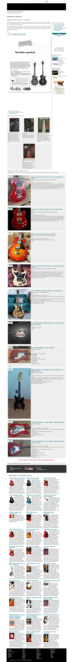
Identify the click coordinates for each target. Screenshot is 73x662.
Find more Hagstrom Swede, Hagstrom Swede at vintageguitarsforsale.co (36, 460)
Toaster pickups (49, 543)
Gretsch (23, 651)
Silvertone (52, 652)
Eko (9, 652)
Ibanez (37, 649)
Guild (23, 652)
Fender (9, 655)
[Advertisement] (29, 101)
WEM (52, 656)
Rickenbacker (39, 658)
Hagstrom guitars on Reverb (59, 24)
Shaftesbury (16, 496)
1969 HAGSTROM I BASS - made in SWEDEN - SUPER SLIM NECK (47, 441)
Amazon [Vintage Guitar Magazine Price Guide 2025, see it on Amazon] (62, 54)
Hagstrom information (15, 112)
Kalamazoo (38, 650)
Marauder (36, 548)
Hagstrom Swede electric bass (20, 34)
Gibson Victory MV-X (37, 496)
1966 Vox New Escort (32, 580)
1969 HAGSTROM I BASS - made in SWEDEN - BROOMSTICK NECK (48, 422)
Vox (51, 655)
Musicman (38, 655)
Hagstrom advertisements (14, 111)
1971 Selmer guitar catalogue (31, 513)
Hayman (24, 656)
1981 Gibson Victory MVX (33, 495)
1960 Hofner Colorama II (50, 529)
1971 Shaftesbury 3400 (15, 495)
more (59, 188)
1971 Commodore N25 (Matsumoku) (32, 530)
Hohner (23, 658)
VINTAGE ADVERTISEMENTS (17, 11)
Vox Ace (20, 589)
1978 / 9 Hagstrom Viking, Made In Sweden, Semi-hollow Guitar (46, 290)
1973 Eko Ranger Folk (15, 597)
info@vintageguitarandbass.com (16, 468)
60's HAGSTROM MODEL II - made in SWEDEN (42, 347)
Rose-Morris (21, 497)
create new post (55, 59)
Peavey (37, 657)
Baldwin (9, 650)
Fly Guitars (39, 468)
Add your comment (26, 463)
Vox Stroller (18, 633)
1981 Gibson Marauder (32, 546)
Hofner (23, 657)
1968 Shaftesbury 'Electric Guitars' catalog (51, 598)
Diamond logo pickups (16, 543)
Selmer (23, 531)
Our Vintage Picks (57, 30)
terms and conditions (54, 172)
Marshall (38, 652)
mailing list (12, 469)
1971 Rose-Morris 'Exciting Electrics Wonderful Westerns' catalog (34, 616)
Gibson (23, 649)
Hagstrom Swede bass (20, 479)
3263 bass (35, 571)
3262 (55, 608)
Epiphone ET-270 (52, 481)
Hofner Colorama (17, 530)
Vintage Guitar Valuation (58, 29)
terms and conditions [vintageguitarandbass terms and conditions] (28, 660)
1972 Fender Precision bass (51, 614)
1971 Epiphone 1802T (50, 478)
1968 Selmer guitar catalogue (49, 513)
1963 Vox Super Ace (15, 580)
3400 (22, 501)
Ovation (37, 656)
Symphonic (35, 600)
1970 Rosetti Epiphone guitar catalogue (50, 496)
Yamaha (52, 657)
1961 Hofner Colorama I (16, 529)
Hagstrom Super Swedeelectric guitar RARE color (43, 234)
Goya (23, 650)
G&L (9, 657)
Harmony (24, 655)
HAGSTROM (9, 11)
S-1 (21, 577)
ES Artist (53, 635)
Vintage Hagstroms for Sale (59, 25)
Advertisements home (13, 113)
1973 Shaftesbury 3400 (32, 478)
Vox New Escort (36, 581)
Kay (37, 651)
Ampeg (9, 649)
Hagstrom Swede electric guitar (20, 33)
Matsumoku (38, 482)
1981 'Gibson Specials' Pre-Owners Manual (17, 564)
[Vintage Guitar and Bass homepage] (19, 1)
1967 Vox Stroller (14, 631)
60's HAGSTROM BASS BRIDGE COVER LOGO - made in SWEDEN (47, 323)
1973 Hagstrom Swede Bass (17, 478)
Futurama (10, 656)
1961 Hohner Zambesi (50, 563)
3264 (57, 604)
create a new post (56, 72)
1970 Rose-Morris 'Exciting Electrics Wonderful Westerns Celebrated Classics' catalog (17, 616)
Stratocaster (39, 506)
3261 (46, 608)
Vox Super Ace (19, 581)
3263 (44, 609)
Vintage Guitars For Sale (41, 469)
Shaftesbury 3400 (35, 480)
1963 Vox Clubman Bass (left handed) (33, 632)
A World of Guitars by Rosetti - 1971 (15, 513)
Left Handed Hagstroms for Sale (60, 28)
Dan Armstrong (11, 651)
